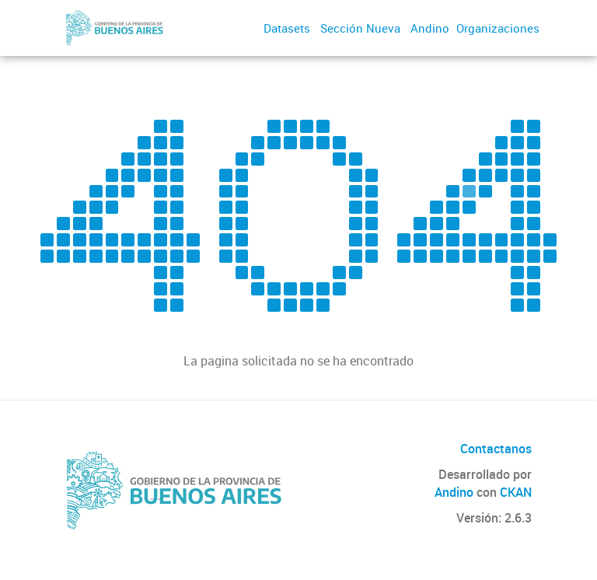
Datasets (287, 28)
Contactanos (496, 448)
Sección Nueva (360, 28)
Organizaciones (497, 28)
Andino (429, 28)
